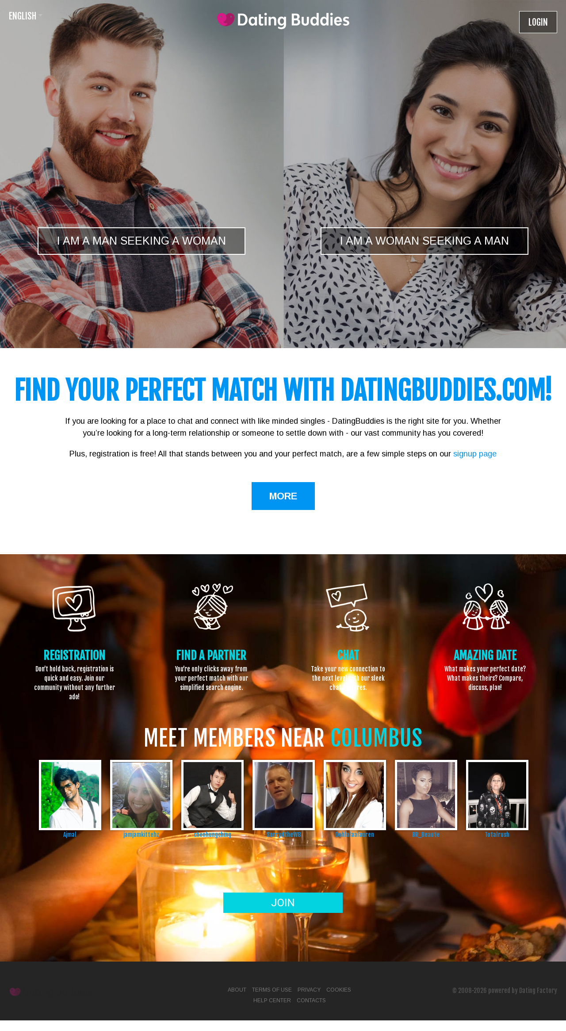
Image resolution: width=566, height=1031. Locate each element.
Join (282, 903)
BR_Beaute (426, 834)
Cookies (338, 990)
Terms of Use (272, 990)
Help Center (272, 1000)
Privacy (309, 990)
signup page (475, 453)
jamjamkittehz (141, 834)
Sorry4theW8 (284, 834)
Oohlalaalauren (354, 834)
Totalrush (497, 834)
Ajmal (69, 834)
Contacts (311, 1000)
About (237, 990)
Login (538, 22)
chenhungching (212, 834)
